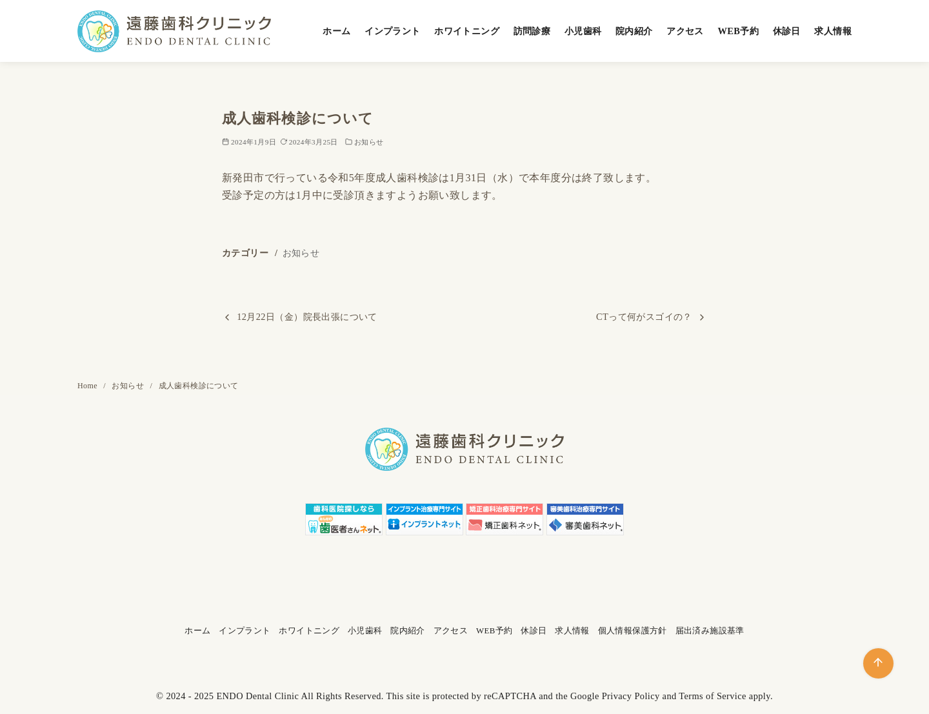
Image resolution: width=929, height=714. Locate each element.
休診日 (787, 31)
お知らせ (369, 142)
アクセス (685, 31)
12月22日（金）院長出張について (307, 317)
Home (88, 385)
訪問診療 (532, 31)
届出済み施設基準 (709, 630)
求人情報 (833, 31)
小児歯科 (583, 31)
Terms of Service (712, 696)
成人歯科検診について (199, 385)
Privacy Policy (631, 696)
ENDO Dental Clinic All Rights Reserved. (299, 696)
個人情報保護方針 (632, 630)
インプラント (392, 31)
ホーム (336, 31)
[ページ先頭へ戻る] (878, 663)
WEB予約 (738, 31)
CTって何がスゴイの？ (644, 317)
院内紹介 (634, 31)
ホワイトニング (466, 31)
